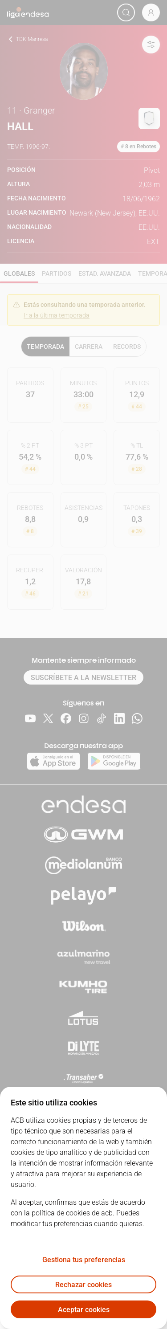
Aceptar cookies (84, 1309)
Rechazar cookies (83, 1284)
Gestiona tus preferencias (83, 1260)
